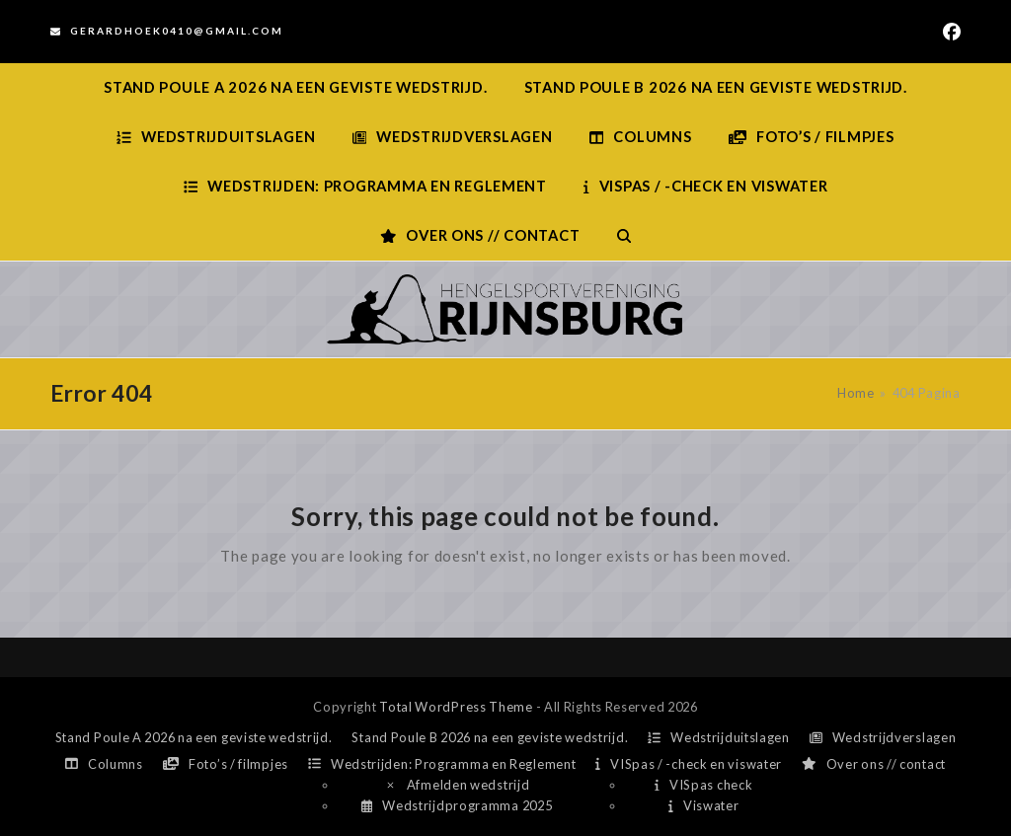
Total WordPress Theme (456, 707)
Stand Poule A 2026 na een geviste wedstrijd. (194, 737)
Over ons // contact (874, 764)
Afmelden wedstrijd (457, 785)
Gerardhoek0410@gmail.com (176, 31)
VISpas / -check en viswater (688, 764)
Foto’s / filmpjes (225, 764)
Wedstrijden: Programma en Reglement (442, 764)
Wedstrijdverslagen (883, 737)
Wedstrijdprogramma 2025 (456, 805)
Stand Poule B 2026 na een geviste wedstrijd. (489, 737)
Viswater (703, 805)
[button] (624, 236)
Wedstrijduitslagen (719, 737)
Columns (104, 764)
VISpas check (703, 785)
